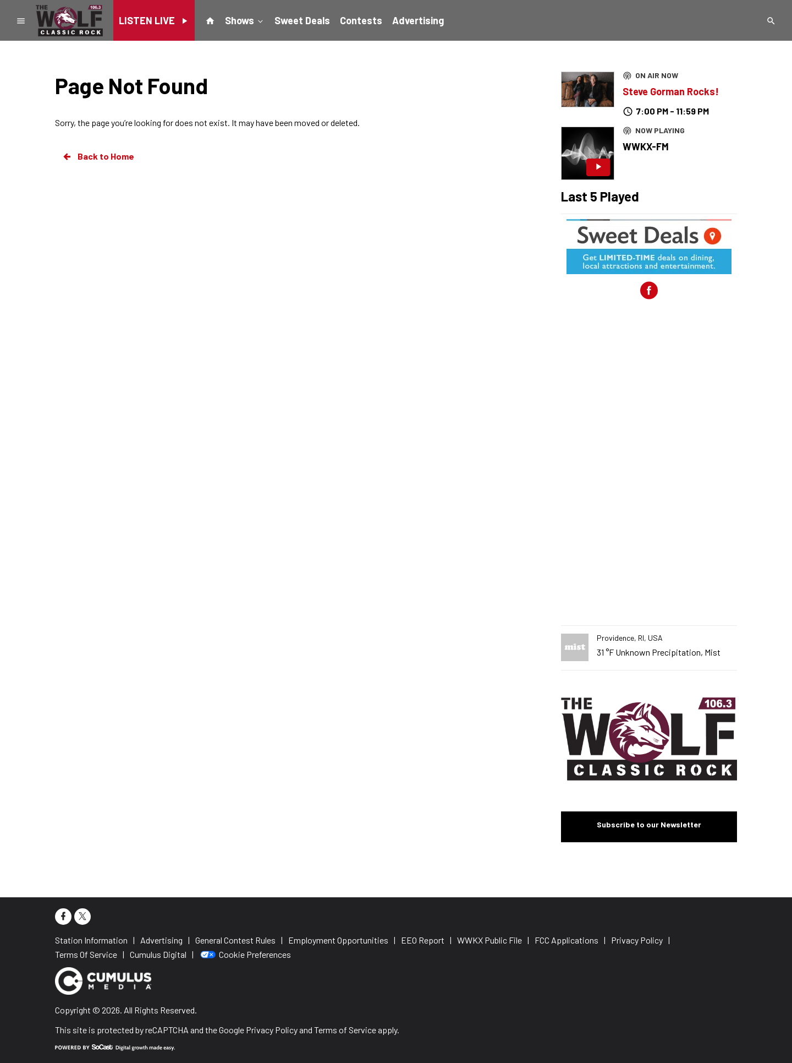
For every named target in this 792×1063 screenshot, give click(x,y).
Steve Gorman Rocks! (671, 91)
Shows (245, 19)
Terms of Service (345, 1029)
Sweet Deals (302, 20)
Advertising (418, 20)
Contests (361, 20)
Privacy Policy (272, 1029)
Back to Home (98, 156)
